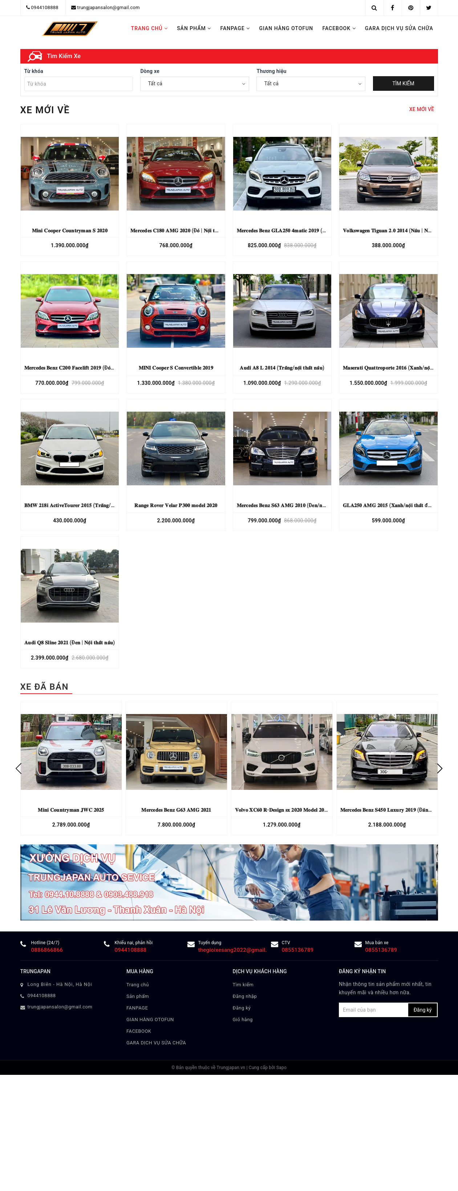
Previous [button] (18, 960)
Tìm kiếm (243, 1176)
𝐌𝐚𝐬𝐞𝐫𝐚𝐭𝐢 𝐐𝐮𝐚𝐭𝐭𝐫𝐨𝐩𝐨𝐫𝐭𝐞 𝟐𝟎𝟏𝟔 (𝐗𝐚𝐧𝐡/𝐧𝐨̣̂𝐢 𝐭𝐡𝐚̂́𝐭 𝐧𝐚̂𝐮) (398, 560)
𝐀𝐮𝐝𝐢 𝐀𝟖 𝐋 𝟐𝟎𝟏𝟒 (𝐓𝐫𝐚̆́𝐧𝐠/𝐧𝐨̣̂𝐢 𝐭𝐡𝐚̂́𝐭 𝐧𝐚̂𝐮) (282, 560)
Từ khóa (34, 263)
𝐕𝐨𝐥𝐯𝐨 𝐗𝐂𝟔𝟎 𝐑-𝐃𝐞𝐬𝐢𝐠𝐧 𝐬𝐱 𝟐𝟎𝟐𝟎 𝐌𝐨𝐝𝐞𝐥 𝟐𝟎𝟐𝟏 (282, 1001)
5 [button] (240, 226)
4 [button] (234, 226)
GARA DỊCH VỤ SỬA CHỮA (399, 28)
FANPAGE (235, 28)
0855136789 (298, 1142)
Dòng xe (149, 263)
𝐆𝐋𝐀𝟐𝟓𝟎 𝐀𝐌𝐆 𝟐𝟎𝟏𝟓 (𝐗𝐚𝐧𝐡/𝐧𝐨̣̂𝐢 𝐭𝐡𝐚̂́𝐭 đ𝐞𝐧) (389, 697)
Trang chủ (149, 28)
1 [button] (218, 226)
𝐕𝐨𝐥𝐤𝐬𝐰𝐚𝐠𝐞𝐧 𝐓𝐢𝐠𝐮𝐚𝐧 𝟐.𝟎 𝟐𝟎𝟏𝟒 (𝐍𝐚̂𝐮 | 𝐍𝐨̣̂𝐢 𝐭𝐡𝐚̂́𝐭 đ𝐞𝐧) (399, 422)
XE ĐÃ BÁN (44, 879)
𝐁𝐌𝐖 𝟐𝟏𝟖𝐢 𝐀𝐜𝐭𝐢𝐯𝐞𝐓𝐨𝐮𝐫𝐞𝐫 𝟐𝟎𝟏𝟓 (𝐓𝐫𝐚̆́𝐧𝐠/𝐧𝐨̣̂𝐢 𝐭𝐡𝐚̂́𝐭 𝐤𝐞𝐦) (83, 697)
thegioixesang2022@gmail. (232, 1142)
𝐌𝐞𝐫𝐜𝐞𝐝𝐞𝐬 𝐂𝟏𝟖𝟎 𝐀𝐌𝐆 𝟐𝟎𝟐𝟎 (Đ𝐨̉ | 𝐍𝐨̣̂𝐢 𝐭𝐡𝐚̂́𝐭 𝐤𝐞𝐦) (182, 422)
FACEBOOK (339, 28)
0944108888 (44, 7)
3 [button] (229, 226)
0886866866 (47, 1142)
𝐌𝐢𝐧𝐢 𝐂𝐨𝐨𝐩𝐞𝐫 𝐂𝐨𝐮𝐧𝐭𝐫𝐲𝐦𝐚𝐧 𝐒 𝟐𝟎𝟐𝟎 (70, 422)
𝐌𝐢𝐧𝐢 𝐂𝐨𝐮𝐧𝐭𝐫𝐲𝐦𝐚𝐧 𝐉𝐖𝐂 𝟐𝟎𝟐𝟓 (71, 1001)
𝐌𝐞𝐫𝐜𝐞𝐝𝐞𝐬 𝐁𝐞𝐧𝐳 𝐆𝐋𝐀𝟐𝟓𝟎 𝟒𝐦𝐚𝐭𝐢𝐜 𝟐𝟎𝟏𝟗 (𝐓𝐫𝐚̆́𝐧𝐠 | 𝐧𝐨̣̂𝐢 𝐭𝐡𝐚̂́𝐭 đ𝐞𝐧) (303, 422)
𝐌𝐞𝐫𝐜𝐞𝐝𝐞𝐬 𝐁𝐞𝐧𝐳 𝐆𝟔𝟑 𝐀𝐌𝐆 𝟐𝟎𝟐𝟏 (176, 1001)
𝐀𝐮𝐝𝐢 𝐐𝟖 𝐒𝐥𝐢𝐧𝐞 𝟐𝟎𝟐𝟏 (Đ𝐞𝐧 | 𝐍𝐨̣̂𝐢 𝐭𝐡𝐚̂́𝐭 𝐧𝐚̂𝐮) (69, 834)
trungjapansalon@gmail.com (108, 7)
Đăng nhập (245, 1188)
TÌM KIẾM (403, 275)
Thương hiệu (271, 263)
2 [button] (224, 226)
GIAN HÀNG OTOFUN (286, 28)
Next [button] (439, 960)
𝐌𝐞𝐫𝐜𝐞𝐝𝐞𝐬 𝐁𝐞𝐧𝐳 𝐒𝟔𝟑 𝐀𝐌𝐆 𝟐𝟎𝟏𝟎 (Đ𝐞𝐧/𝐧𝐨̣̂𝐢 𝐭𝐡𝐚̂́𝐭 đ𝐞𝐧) (293, 697)
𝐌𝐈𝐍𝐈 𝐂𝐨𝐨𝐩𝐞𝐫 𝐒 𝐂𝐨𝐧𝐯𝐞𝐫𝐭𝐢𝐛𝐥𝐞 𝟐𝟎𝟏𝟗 (176, 560)
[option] (71, 960)
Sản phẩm (194, 28)
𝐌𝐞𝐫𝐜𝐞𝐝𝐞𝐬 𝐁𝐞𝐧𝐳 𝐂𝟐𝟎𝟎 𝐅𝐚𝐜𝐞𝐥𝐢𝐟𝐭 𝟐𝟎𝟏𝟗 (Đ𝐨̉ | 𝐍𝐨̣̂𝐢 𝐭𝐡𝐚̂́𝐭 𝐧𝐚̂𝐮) (84, 560)
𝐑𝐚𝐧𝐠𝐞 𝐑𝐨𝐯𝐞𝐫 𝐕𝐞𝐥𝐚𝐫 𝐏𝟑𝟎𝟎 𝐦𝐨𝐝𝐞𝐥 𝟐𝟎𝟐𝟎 (175, 697)
